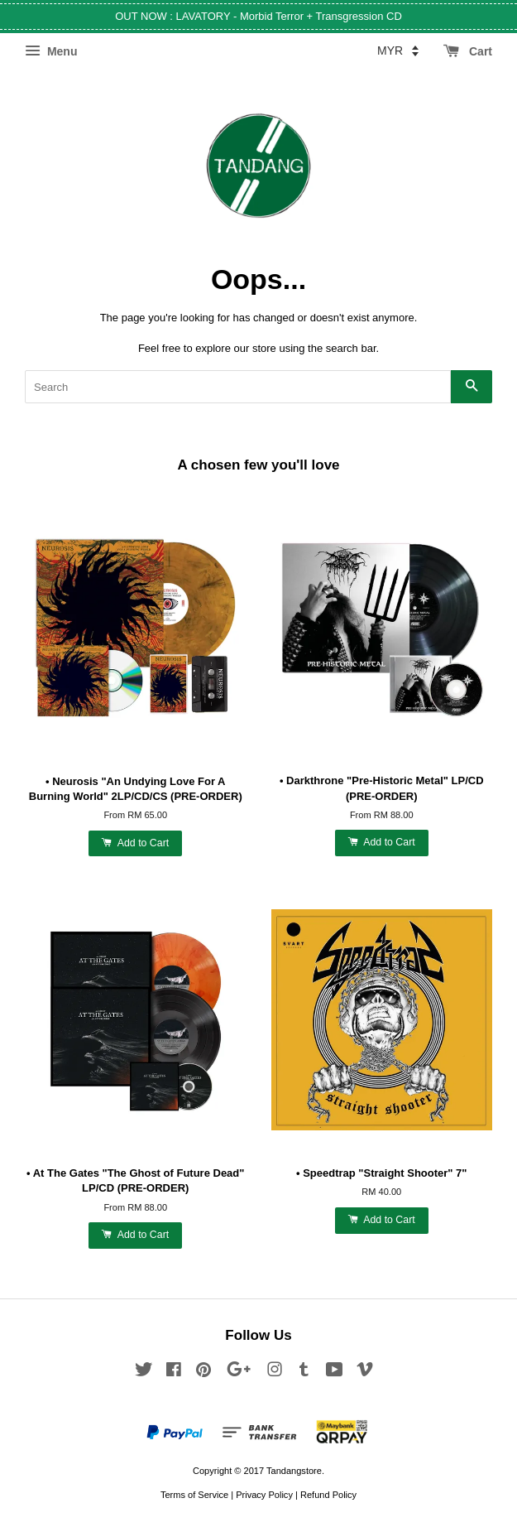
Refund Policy (328, 1495)
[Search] (238, 386)
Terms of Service (194, 1495)
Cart (467, 51)
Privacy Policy (264, 1495)
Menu (51, 51)
